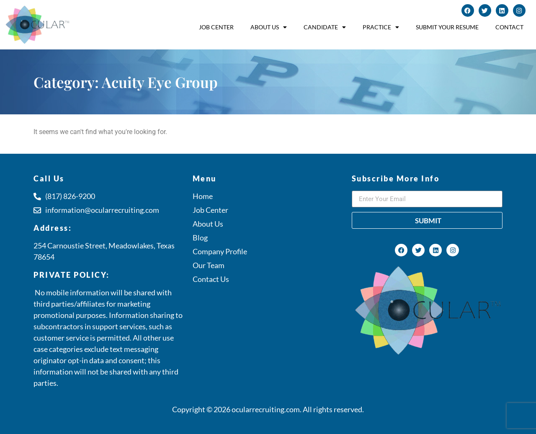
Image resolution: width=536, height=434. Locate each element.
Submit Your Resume (447, 27)
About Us (268, 27)
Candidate (325, 27)
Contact (509, 27)
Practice (381, 27)
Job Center (216, 27)
